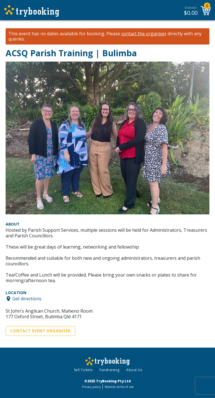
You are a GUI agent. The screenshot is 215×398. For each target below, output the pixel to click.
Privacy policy (91, 387)
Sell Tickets (83, 369)
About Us (134, 369)
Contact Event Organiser (40, 330)
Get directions (26, 299)
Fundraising (109, 369)
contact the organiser (144, 33)
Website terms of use (119, 387)
